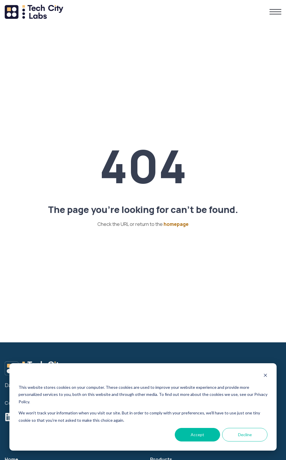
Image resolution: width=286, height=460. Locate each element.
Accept (197, 434)
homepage (176, 224)
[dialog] (143, 407)
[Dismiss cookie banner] (265, 376)
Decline (245, 434)
